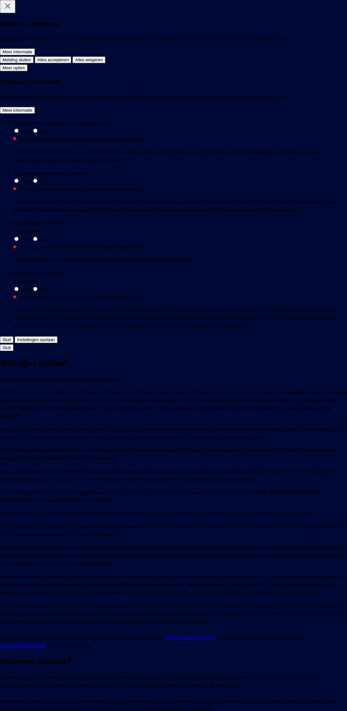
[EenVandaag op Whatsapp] (149, 654)
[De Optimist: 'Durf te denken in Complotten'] (297, 235)
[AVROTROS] (156, 699)
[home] (50, 14)
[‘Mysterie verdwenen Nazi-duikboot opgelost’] (50, 235)
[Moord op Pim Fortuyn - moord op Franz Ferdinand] (50, 338)
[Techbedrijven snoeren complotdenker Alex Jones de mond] (214, 112)
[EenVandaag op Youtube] (222, 654)
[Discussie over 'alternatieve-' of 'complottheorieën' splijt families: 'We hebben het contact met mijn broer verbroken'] (132, 124)
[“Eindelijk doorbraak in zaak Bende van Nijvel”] (132, 235)
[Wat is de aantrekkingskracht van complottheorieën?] (214, 342)
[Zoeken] (325, 14)
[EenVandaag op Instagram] (174, 654)
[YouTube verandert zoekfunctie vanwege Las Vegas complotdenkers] (214, 239)
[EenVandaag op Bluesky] (125, 654)
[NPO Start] (189, 699)
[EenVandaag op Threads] (198, 654)
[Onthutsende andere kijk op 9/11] (50, 441)
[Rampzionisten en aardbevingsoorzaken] (297, 338)
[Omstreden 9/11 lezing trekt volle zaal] (132, 338)
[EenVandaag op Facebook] (101, 654)
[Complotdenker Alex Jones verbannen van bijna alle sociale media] (297, 112)
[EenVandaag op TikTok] (246, 654)
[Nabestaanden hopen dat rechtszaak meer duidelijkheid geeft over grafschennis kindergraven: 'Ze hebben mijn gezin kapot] (50, 124)
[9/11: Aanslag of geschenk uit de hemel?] (132, 441)
